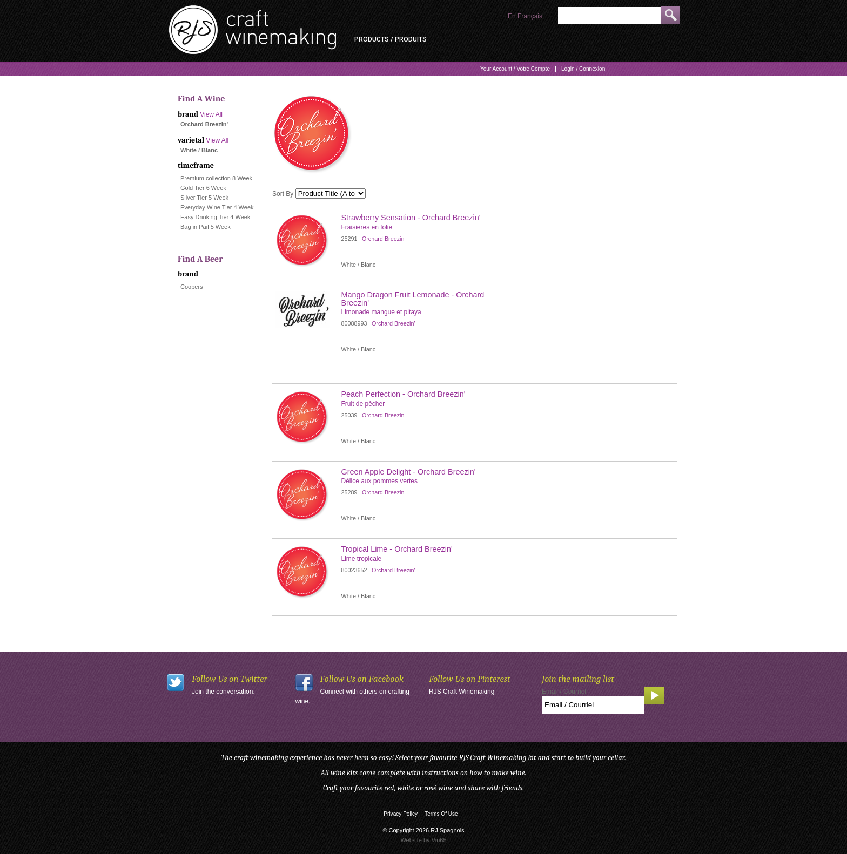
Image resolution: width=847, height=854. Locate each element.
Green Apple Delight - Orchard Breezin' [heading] (408, 471)
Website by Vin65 (423, 840)
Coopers (191, 286)
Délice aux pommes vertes (379, 481)
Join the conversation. (223, 691)
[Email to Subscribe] (593, 705)
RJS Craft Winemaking (461, 691)
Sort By (282, 194)
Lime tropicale (361, 558)
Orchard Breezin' (384, 238)
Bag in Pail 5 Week (205, 226)
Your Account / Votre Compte (515, 69)
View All (211, 114)
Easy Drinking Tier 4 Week (215, 217)
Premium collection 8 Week (216, 178)
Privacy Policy (401, 814)
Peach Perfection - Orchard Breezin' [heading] (403, 394)
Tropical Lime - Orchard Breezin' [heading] (397, 549)
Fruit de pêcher (363, 404)
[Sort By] (330, 193)
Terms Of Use (441, 814)
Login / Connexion (583, 69)
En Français (525, 16)
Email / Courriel (564, 691)
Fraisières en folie (367, 227)
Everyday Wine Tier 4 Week (217, 207)
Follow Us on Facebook (362, 679)
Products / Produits (390, 39)
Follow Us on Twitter (229, 679)
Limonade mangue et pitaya (381, 312)
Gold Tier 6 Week (203, 188)
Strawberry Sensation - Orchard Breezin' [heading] (411, 217)
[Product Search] (609, 15)
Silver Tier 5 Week (204, 197)
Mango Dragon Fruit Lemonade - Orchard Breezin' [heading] (413, 298)
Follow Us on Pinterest (469, 679)
